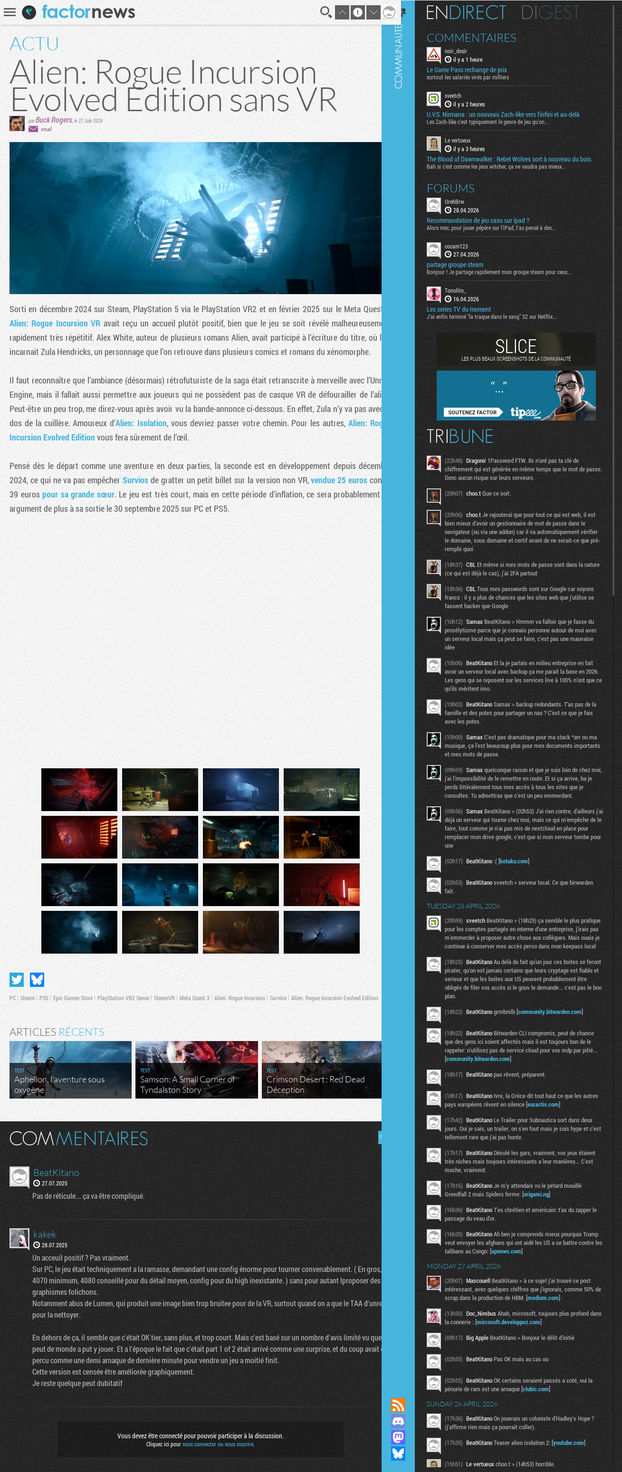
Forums (463, 187)
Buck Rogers (54, 119)
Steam (27, 993)
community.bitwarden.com (562, 1019)
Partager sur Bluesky (37, 975)
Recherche (320, 12)
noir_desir (468, 50)
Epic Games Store (73, 993)
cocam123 (468, 245)
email (46, 129)
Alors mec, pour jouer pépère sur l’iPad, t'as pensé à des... (503, 226)
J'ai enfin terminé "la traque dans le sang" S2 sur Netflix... (504, 316)
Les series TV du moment (471, 309)
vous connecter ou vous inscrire (214, 1439)
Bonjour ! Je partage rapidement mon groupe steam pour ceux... (511, 271)
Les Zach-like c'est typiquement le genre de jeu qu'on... (500, 121)
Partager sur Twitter (17, 975)
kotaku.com (526, 860)
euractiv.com (572, 1112)
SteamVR (164, 993)
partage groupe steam (467, 264)
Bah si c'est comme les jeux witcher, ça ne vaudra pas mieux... (508, 165)
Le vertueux (470, 139)
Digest (563, 12)
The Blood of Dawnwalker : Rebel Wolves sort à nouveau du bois (521, 158)
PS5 (43, 993)
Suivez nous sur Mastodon (410, 1437)
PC (13, 993)
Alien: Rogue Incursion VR (54, 323)
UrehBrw (467, 200)
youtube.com (580, 1450)
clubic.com (554, 1397)
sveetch (465, 95)
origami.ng (548, 1202)
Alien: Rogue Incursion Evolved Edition (334, 993)
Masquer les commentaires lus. (377, 1133)
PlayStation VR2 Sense (123, 993)
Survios (133, 480)
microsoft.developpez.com (533, 1330)
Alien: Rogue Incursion (239, 993)
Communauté (410, 689)
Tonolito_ (467, 290)
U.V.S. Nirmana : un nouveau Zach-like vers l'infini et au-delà (515, 114)
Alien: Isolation (153, 423)
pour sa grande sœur (76, 494)
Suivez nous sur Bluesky (410, 1453)
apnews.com (559, 1259)
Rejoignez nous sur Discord (410, 1421)
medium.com (574, 1305)
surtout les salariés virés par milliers (480, 76)
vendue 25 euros (333, 480)
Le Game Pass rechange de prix (479, 69)
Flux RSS (410, 1405)
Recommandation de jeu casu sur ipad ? (490, 219)
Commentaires (484, 37)
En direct (478, 12)
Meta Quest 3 (195, 993)
